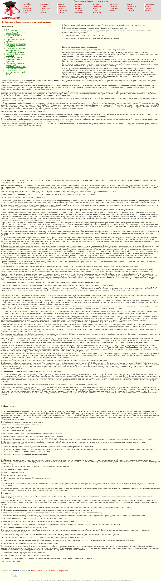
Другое (129, 4)
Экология (61, 12)
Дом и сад (96, 4)
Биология (61, 4)
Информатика (149, 4)
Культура (43, 6)
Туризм (95, 10)
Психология (114, 8)
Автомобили (27, 4)
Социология (27, 10)
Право (95, 8)
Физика (112, 10)
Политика (78, 8)
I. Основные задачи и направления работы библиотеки (14, 59)
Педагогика (61, 8)
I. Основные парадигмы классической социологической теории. (16, 65)
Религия (130, 8)
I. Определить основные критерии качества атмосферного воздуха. (15, 50)
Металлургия (131, 6)
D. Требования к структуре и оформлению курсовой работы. (16, 32)
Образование (27, 8)
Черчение (43, 12)
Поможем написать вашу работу (40, 571)
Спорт (42, 10)
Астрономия (44, 4)
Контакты (90, 1)
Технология (79, 10)
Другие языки (114, 4)
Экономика (78, 12)
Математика (97, 6)
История (26, 6)
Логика (77, 6)
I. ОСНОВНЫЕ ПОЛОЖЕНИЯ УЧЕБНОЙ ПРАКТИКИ (15, 72)
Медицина (113, 6)
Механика (148, 6)
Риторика (148, 8)
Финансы (148, 10)
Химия (25, 12)
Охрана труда (45, 8)
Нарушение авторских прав (59, 571)
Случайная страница (101, 1)
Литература (62, 6)
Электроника (97, 12)
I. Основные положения (14, 69)
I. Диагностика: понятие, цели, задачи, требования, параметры (16, 44)
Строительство (63, 10)
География (78, 4)
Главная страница (80, 1)
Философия (131, 10)
